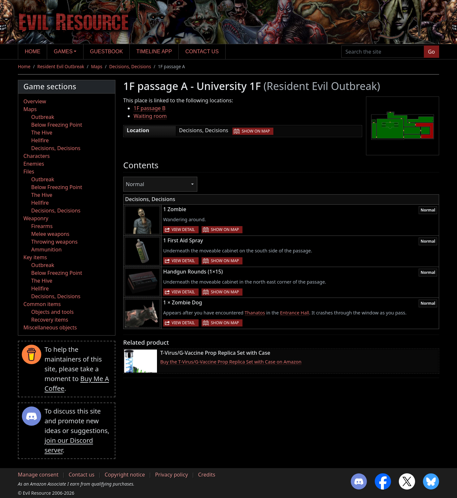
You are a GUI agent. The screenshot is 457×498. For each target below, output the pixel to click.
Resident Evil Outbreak (60, 66)
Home (32, 51)
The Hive (41, 132)
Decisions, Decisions (130, 66)
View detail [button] (183, 229)
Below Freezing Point (56, 124)
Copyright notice (125, 474)
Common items (42, 304)
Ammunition (46, 249)
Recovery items (49, 319)
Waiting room (150, 116)
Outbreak (42, 117)
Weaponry (35, 218)
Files (28, 171)
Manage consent (38, 474)
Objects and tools (52, 311)
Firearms (42, 226)
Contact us (202, 51)
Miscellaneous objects (50, 327)
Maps (96, 66)
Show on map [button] (256, 131)
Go (431, 51)
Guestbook (106, 51)
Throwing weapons (54, 241)
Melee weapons (50, 233)
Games (63, 51)
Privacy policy (171, 474)
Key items (35, 257)
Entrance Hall (294, 313)
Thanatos (255, 313)
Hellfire (40, 140)
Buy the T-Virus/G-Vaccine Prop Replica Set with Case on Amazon (230, 362)
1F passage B (149, 108)
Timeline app (154, 51)
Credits (206, 474)
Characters (36, 156)
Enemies (33, 163)
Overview (34, 101)
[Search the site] (382, 51)
